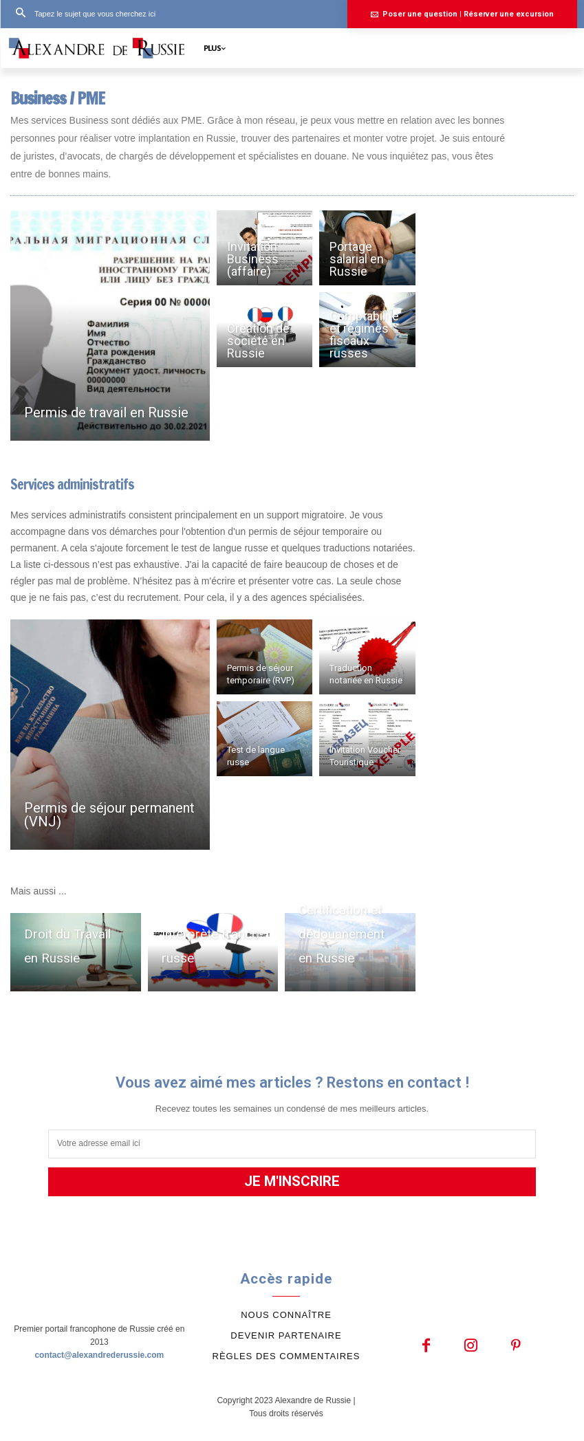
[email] (292, 1144)
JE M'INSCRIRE (292, 1181)
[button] (81, 14)
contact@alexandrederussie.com (99, 1351)
